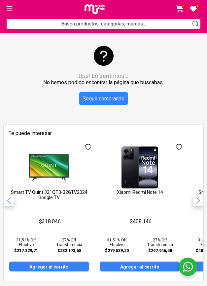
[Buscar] (195, 24)
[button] (198, 201)
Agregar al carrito (49, 266)
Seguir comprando (103, 98)
